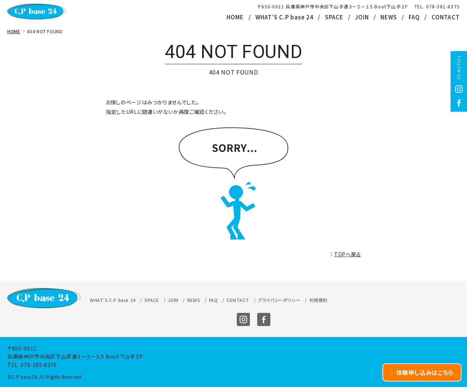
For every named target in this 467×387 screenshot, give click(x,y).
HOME (235, 17)
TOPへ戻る (347, 254)
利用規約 (318, 300)
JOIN (362, 17)
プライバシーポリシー (279, 300)
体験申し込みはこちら (425, 372)
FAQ (414, 17)
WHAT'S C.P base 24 (284, 17)
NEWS (389, 17)
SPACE (334, 17)
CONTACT (446, 17)
